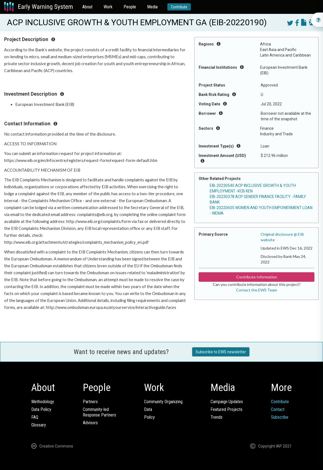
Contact (277, 409)
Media (152, 6)
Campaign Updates (227, 401)
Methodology (42, 401)
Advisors (90, 422)
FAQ (34, 417)
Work (108, 6)
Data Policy (41, 409)
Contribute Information (256, 277)
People (130, 6)
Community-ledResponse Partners (99, 412)
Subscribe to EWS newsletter (221, 352)
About (87, 6)
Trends (216, 417)
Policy (149, 417)
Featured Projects (226, 409)
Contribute (179, 7)
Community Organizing (163, 401)
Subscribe (279, 417)
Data (148, 409)
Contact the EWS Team (256, 290)
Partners (90, 401)
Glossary (38, 425)
